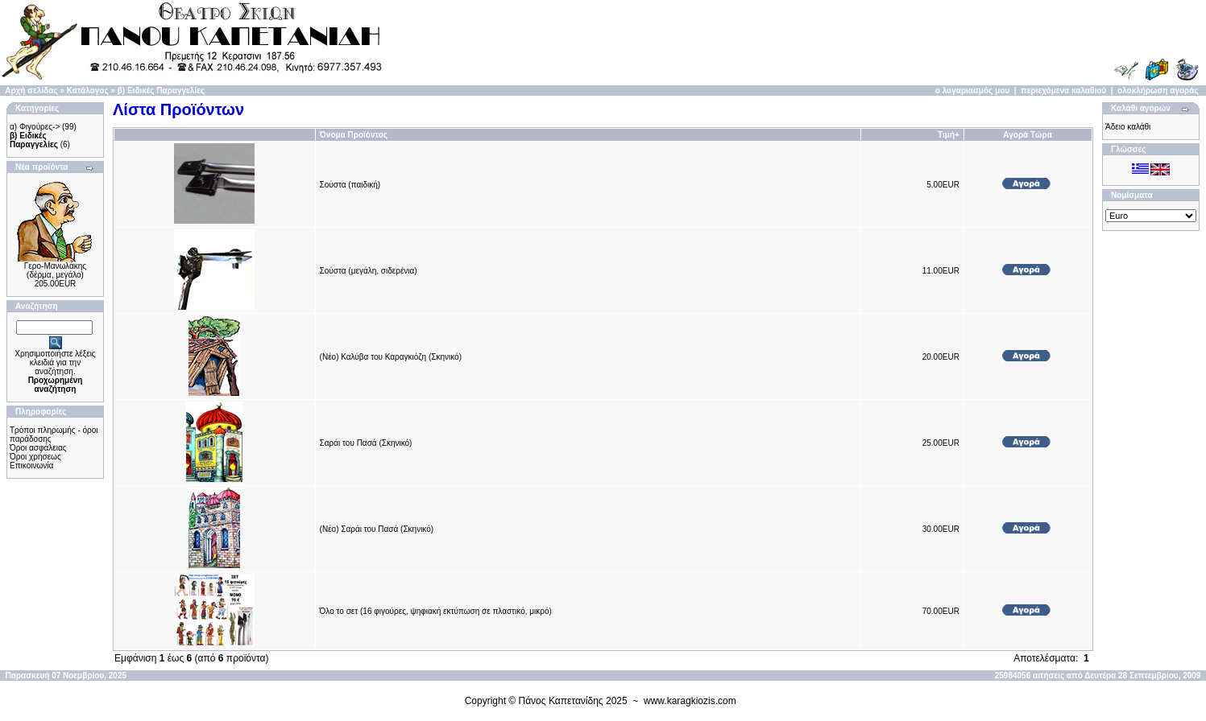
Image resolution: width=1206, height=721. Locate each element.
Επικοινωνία (31, 465)
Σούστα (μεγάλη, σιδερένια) (368, 270)
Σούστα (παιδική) (350, 184)
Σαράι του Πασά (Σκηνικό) (366, 443)
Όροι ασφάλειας (38, 447)
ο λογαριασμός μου (972, 90)
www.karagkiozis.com (690, 701)
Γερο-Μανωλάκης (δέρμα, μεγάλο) (55, 270)
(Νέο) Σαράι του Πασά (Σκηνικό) (377, 529)
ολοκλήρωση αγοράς (1158, 90)
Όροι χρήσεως (35, 456)
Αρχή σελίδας (31, 90)
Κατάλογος (88, 90)
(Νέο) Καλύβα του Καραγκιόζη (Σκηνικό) (391, 356)
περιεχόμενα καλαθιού (1063, 90)
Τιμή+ (948, 134)
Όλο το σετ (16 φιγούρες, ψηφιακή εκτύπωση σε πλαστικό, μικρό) (436, 611)
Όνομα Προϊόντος (353, 134)
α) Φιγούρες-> (35, 126)
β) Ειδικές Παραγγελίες (161, 90)
